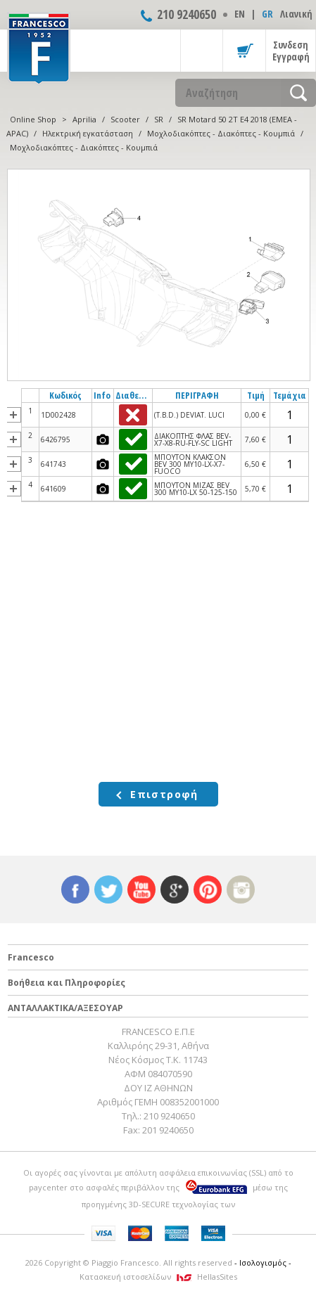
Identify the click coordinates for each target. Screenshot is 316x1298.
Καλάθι (244, 51)
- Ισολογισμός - (262, 1262)
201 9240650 (168, 1130)
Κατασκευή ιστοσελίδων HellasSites (158, 1276)
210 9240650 (186, 14)
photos (103, 439)
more (13, 415)
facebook (75, 889)
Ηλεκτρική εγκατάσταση (87, 133)
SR (158, 119)
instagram (241, 889)
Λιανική (296, 13)
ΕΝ (239, 13)
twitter (108, 889)
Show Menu (201, 51)
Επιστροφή (164, 794)
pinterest (208, 889)
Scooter (125, 119)
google (174, 889)
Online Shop (33, 119)
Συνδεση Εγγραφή (291, 50)
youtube (141, 889)
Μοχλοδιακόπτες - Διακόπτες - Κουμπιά (221, 133)
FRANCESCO (38, 47)
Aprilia (84, 119)
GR (267, 13)
